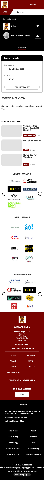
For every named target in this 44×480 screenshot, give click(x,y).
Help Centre (13, 431)
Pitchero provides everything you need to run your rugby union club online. (22, 412)
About (33, 431)
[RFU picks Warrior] (11, 145)
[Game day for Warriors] (11, 160)
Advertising (13, 437)
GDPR (33, 443)
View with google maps (22, 348)
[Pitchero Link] (23, 408)
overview (22, 48)
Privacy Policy (33, 449)
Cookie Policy (13, 454)
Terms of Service (13, 449)
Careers (33, 437)
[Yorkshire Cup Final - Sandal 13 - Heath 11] (11, 131)
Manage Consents (33, 454)
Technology (13, 443)
